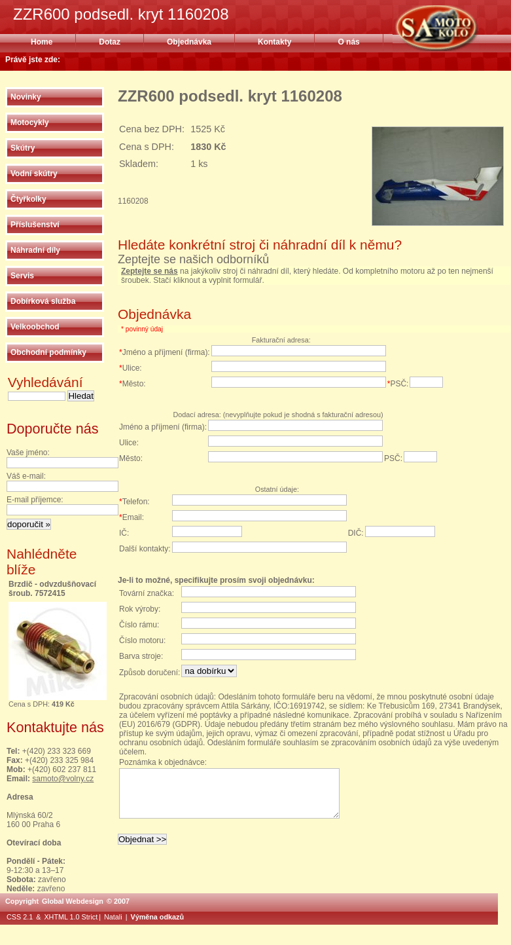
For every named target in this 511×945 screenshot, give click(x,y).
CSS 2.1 (20, 917)
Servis (22, 275)
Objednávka (189, 41)
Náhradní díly (35, 250)
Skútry (22, 148)
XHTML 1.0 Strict (70, 917)
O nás (348, 41)
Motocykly (29, 122)
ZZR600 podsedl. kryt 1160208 (452, 28)
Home (41, 41)
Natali (113, 917)
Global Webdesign (72, 901)
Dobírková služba (42, 301)
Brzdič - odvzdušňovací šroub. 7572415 (52, 589)
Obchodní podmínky (48, 352)
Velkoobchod (35, 326)
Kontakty (274, 41)
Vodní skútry (34, 173)
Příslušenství (35, 224)
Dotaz (109, 41)
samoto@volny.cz (63, 778)
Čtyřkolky (28, 199)
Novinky (25, 97)
